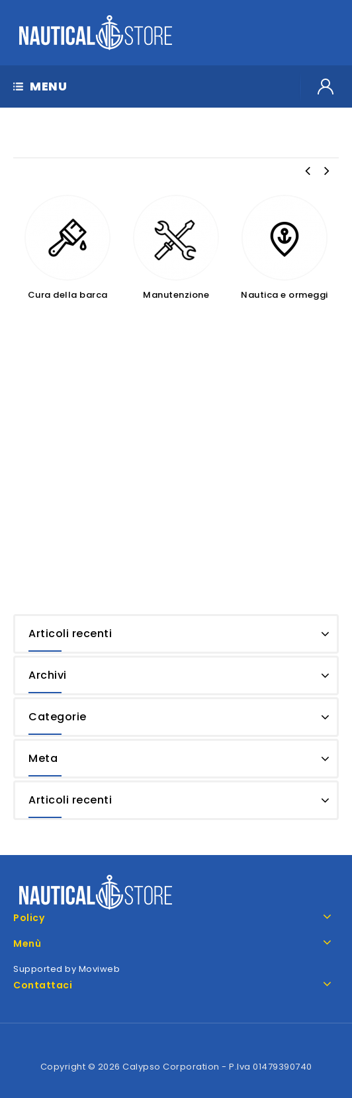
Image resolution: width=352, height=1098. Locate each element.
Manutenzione (176, 295)
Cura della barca (68, 295)
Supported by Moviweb (66, 969)
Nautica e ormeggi (284, 295)
